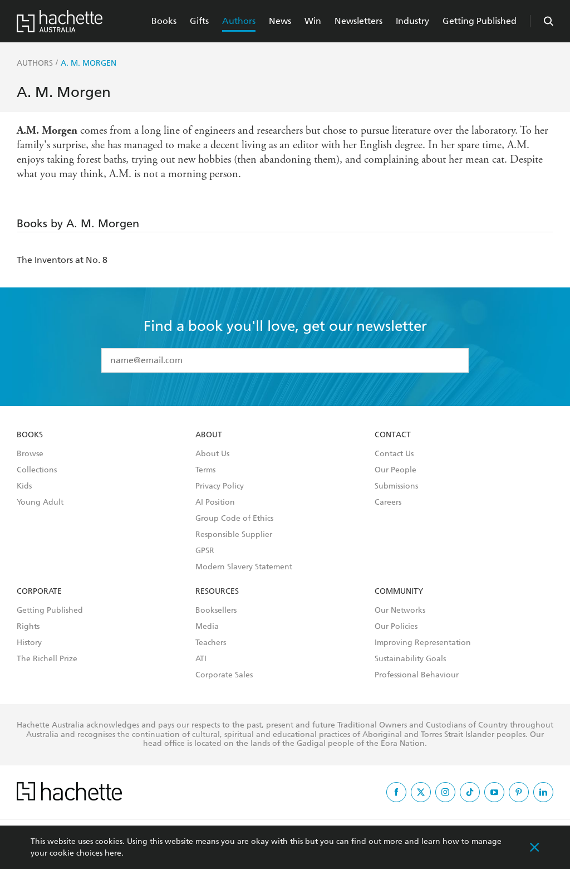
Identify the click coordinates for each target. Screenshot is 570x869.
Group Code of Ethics (234, 519)
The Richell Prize (47, 659)
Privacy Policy (219, 486)
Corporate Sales (224, 675)
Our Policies (396, 627)
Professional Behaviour (417, 675)
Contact (393, 435)
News (280, 21)
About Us (212, 454)
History (29, 643)
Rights (28, 627)
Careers (388, 502)
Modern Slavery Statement (243, 567)
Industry (412, 21)
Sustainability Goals (410, 659)
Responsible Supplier (233, 535)
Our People (395, 470)
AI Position (215, 502)
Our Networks (400, 610)
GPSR (204, 551)
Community (399, 591)
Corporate (39, 591)
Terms (205, 470)
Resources (217, 591)
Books (163, 21)
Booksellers (216, 610)
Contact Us (394, 454)
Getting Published (480, 21)
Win (312, 21)
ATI (201, 659)
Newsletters (358, 21)
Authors (238, 21)
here (113, 853)
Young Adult (40, 502)
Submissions (396, 486)
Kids (24, 486)
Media (207, 627)
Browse (30, 454)
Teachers (210, 643)
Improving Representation (423, 643)
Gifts (199, 21)
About (208, 435)
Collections (37, 470)
